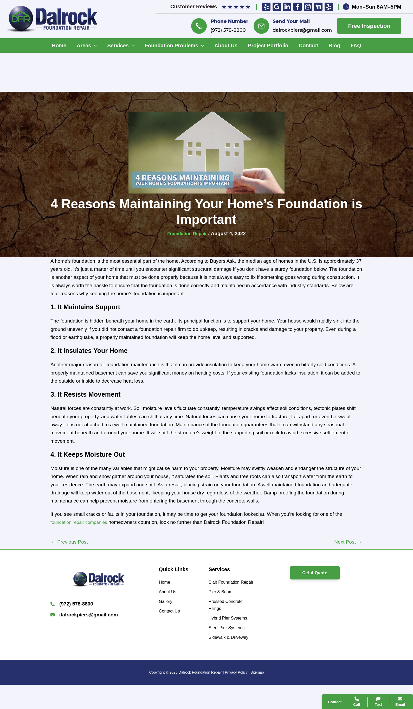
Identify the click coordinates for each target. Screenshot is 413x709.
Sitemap (257, 696)
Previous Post (69, 542)
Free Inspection (369, 26)
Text (373, 702)
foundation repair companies (81, 522)
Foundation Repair (187, 233)
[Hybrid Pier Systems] (231, 631)
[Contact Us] (171, 615)
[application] (94, 45)
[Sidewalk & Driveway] (231, 657)
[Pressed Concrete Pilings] (231, 616)
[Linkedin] (287, 7)
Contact (336, 625)
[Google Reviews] (277, 7)
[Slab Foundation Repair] (231, 587)
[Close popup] (399, 586)
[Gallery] (167, 604)
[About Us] (169, 593)
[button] (315, 572)
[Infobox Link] (98, 605)
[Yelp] (266, 7)
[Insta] (308, 7)
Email (395, 702)
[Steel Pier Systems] (229, 642)
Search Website (344, 638)
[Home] (165, 583)
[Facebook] (297, 7)
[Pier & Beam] (222, 601)
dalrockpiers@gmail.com (302, 30)
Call (332, 613)
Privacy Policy (236, 696)
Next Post (348, 542)
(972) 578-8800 (228, 30)
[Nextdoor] (318, 7)
